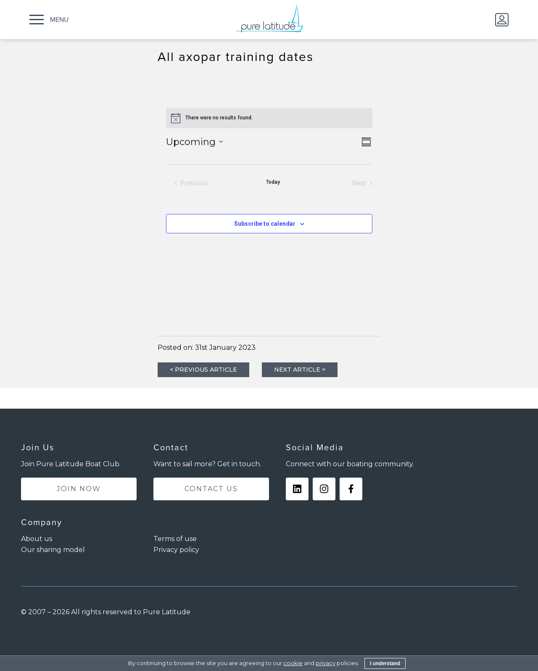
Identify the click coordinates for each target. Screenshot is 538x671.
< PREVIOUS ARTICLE (203, 369)
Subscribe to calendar (264, 223)
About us (36, 539)
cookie (293, 663)
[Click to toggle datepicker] (194, 142)
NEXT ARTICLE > (299, 369)
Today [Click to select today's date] (273, 182)
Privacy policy (176, 550)
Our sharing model (53, 550)
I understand (385, 663)
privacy (325, 663)
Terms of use (175, 539)
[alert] (269, 118)
